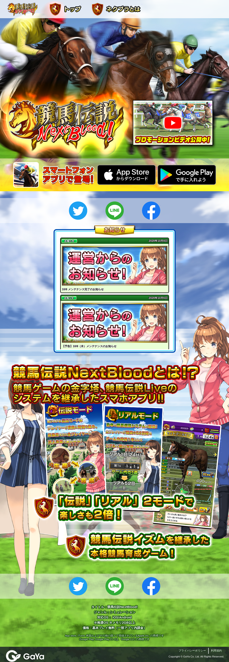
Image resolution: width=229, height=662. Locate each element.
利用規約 (216, 650)
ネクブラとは (116, 9)
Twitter (78, 210)
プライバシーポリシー (192, 650)
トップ (65, 9)
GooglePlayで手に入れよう (187, 175)
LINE (114, 210)
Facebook (151, 210)
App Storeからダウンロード (126, 175)
